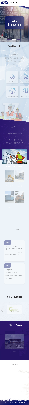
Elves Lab (14, 404)
